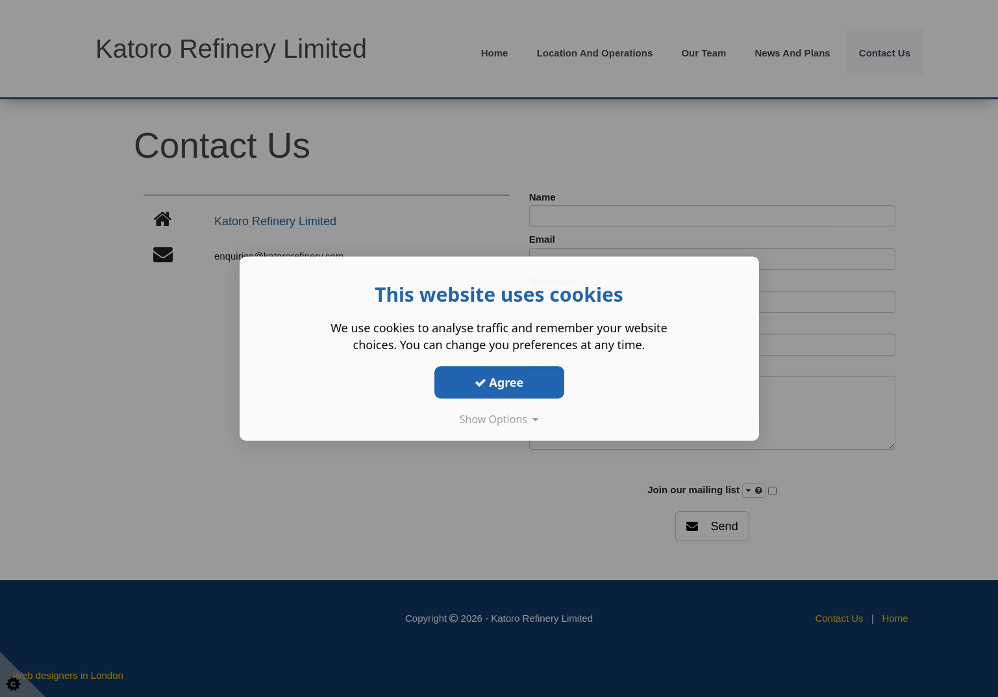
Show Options (499, 419)
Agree (499, 382)
